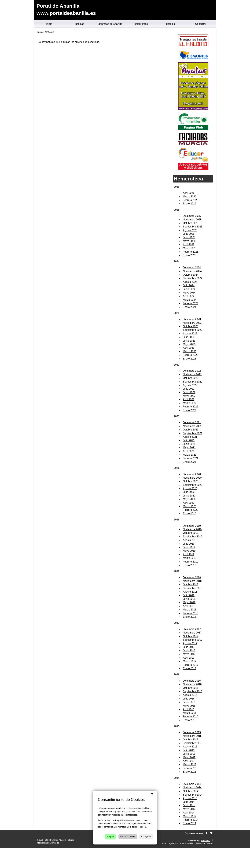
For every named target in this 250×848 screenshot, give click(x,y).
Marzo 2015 (189, 764)
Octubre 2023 (190, 326)
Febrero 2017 (190, 665)
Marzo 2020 (189, 506)
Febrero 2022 (190, 406)
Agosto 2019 (190, 540)
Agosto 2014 (190, 798)
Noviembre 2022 (192, 374)
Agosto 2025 (190, 230)
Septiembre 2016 (192, 691)
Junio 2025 (189, 237)
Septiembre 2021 (192, 433)
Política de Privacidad (184, 843)
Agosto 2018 (190, 591)
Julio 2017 (189, 647)
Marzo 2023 (189, 351)
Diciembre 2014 (192, 784)
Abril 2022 (188, 399)
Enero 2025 (189, 255)
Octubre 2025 (190, 223)
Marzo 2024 (189, 299)
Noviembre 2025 (192, 219)
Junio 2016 (189, 702)
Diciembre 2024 (192, 267)
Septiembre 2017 (192, 639)
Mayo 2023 (189, 344)
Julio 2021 (189, 440)
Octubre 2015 (190, 739)
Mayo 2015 (189, 757)
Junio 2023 (189, 340)
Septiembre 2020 (192, 485)
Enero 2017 (189, 668)
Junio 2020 (189, 495)
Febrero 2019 (190, 561)
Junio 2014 (189, 805)
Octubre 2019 (190, 532)
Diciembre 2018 (192, 577)
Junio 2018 (189, 599)
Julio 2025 (189, 233)
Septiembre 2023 (192, 329)
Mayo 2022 (189, 396)
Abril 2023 (188, 347)
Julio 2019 (189, 543)
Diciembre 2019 (192, 525)
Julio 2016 (189, 698)
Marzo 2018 (189, 609)
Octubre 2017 (190, 636)
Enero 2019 (189, 565)
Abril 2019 (188, 554)
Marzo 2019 (189, 558)
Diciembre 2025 (192, 216)
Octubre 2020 (190, 481)
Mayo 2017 (189, 654)
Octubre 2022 (190, 378)
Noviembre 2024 (192, 271)
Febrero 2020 (190, 509)
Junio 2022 (189, 392)
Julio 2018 (189, 595)
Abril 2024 (188, 296)
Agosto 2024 (190, 282)
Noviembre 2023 (192, 322)
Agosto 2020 (190, 488)
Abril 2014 (188, 812)
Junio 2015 (189, 753)
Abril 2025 (188, 244)
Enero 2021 (189, 462)
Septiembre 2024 (192, 278)
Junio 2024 (189, 289)
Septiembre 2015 (192, 743)
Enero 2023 (189, 358)
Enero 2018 (189, 616)
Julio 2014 (189, 802)
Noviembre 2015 (192, 736)
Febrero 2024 (190, 303)
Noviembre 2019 (192, 529)
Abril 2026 (188, 192)
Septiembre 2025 (192, 226)
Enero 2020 (189, 513)
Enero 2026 (189, 203)
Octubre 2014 (190, 791)
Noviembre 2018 (192, 581)
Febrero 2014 (190, 819)
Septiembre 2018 (192, 588)
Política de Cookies (204, 843)
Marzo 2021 (189, 454)
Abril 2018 (188, 606)
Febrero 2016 (190, 716)
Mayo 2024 (189, 292)
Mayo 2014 (189, 809)
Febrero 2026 (190, 200)
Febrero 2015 (190, 768)
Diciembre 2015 (192, 732)
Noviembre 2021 (192, 426)
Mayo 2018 (189, 602)
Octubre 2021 (190, 429)
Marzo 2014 (189, 816)
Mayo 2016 (189, 705)
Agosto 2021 (190, 436)
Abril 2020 (188, 502)
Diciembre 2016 (192, 680)
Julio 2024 (189, 285)
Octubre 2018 (190, 584)
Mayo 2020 (189, 499)
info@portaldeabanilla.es (48, 843)
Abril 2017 (188, 657)
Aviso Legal (167, 843)
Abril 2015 (188, 761)
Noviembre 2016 (192, 684)
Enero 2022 (189, 410)
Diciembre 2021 (192, 422)
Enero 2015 (189, 771)
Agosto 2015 (190, 746)
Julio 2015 (189, 750)
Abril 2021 (188, 451)
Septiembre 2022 (192, 381)
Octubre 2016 (190, 688)
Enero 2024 (189, 307)
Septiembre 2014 (192, 794)
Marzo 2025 (189, 248)
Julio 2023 (189, 337)
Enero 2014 (189, 823)
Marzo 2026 (189, 196)
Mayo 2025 (189, 241)
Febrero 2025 (190, 251)
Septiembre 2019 (192, 536)
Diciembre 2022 (192, 370)
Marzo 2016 (189, 712)
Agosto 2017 (190, 643)
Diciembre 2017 (192, 629)
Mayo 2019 (189, 550)
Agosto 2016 (190, 695)
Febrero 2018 (190, 613)
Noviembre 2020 (192, 477)
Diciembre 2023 (192, 319)
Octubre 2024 (190, 274)
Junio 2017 (189, 650)
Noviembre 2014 (192, 787)
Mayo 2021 (189, 447)
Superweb (205, 840)
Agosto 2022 (190, 385)
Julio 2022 (189, 388)
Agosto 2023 (190, 333)
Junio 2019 (189, 547)
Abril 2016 (188, 709)
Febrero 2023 (190, 355)
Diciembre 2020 (192, 474)
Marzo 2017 (189, 661)
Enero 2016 (189, 720)
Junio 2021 (189, 444)
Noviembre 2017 (192, 632)
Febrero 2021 (190, 458)
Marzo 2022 (189, 403)
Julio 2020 (189, 492)
